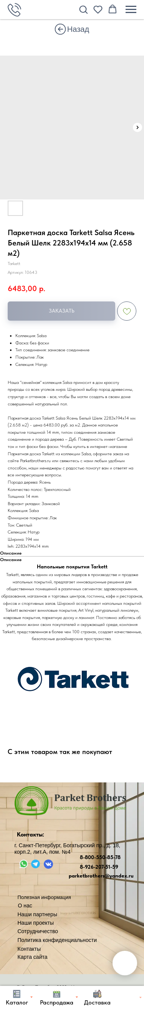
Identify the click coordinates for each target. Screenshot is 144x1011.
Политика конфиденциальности (57, 940)
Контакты (29, 949)
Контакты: (30, 834)
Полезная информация (44, 897)
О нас (25, 905)
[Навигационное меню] (131, 9)
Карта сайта (33, 957)
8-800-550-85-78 (100, 857)
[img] (60, 29)
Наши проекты (36, 923)
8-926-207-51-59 (99, 867)
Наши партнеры (37, 914)
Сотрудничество (38, 931)
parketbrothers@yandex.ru (101, 876)
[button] (83, 9)
